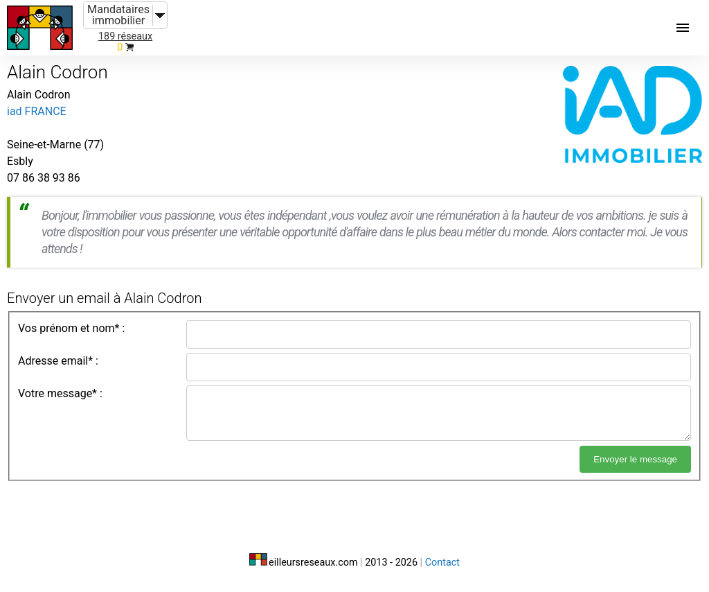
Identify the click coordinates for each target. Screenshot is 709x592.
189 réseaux (125, 36)
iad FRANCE (36, 111)
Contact (442, 562)
